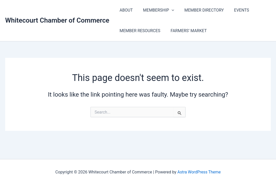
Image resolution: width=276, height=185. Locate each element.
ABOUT (125, 10)
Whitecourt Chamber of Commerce (57, 20)
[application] (168, 10)
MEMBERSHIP (155, 10)
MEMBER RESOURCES (138, 30)
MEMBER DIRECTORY (198, 10)
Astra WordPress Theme (199, 172)
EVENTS (234, 10)
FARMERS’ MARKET (186, 30)
